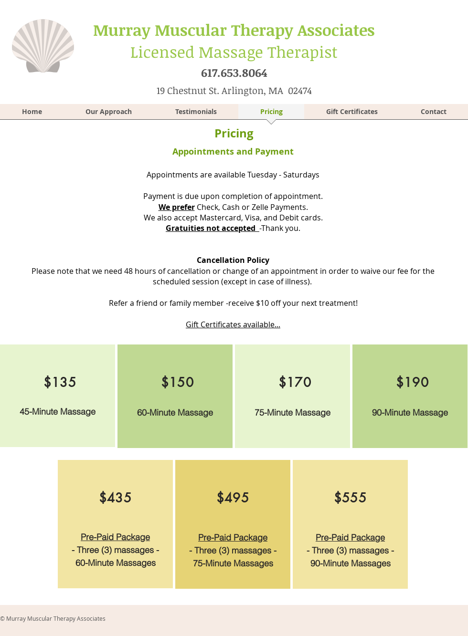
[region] (57, 395)
